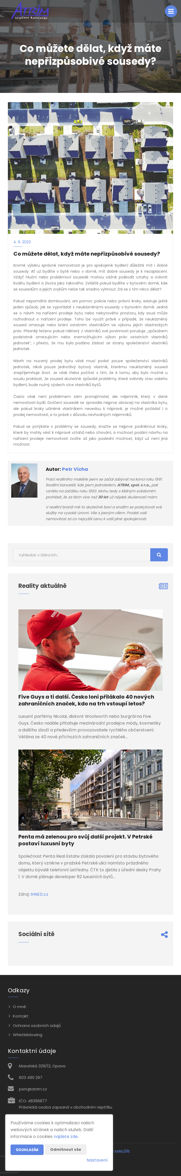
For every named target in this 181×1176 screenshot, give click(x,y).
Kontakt (20, 1016)
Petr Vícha (75, 469)
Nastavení (97, 1160)
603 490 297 (30, 1077)
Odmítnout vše (65, 1149)
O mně (19, 1006)
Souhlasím (27, 1149)
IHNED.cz (39, 894)
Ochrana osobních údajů (37, 1025)
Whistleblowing (27, 1034)
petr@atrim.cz (33, 1089)
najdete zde (66, 1136)
